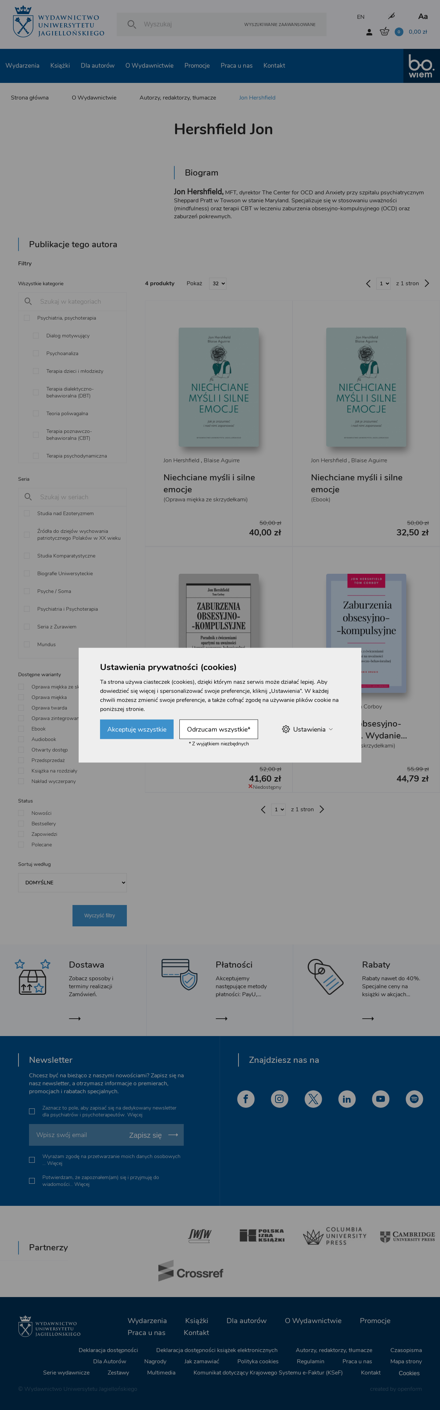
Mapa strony (406, 1361)
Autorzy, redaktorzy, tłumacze (178, 98)
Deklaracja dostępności (108, 1350)
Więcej (134, 1114)
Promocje (197, 66)
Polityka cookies (258, 1361)
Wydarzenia (22, 66)
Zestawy (118, 1373)
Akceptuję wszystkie (136, 729)
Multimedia (161, 1373)
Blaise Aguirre (222, 460)
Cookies (409, 1373)
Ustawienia (307, 729)
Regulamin (310, 1361)
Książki (60, 66)
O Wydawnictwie (149, 66)
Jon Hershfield (257, 98)
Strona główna (30, 98)
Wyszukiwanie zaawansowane (279, 24)
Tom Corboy (366, 707)
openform (410, 1389)
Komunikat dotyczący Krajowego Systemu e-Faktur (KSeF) (268, 1373)
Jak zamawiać (201, 1361)
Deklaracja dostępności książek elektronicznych (217, 1350)
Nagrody (155, 1361)
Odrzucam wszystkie (218, 729)
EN (361, 17)
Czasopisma (406, 1350)
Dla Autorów (109, 1361)
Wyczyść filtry (99, 915)
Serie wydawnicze (66, 1373)
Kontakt (274, 66)
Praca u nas (237, 66)
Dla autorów (98, 66)
